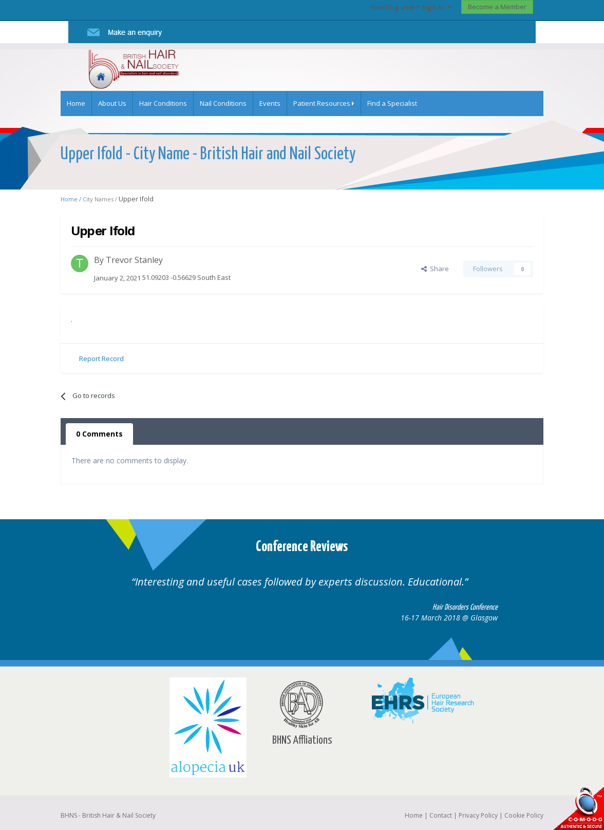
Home (76, 103)
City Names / (101, 199)
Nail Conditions (223, 103)
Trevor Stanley (134, 260)
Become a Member (497, 6)
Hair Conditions (163, 103)
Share (435, 268)
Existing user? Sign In (411, 7)
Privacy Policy (478, 815)
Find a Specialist (392, 103)
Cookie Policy (523, 815)
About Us (112, 103)
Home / (72, 199)
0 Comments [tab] (99, 434)
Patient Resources (323, 103)
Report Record (101, 358)
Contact (440, 815)
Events (269, 103)
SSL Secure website (578, 808)
